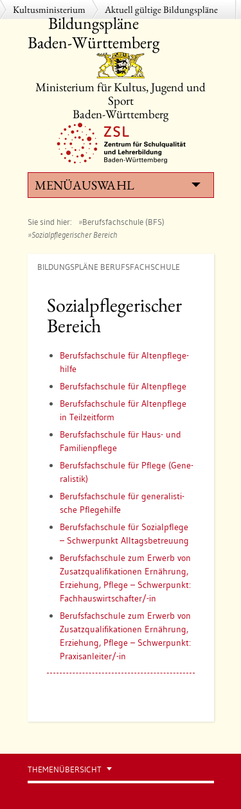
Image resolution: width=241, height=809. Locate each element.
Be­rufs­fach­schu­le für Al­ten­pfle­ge (123, 386)
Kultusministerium (49, 9)
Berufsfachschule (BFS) (123, 222)
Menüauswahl (118, 185)
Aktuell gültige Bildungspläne (161, 9)
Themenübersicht (65, 769)
